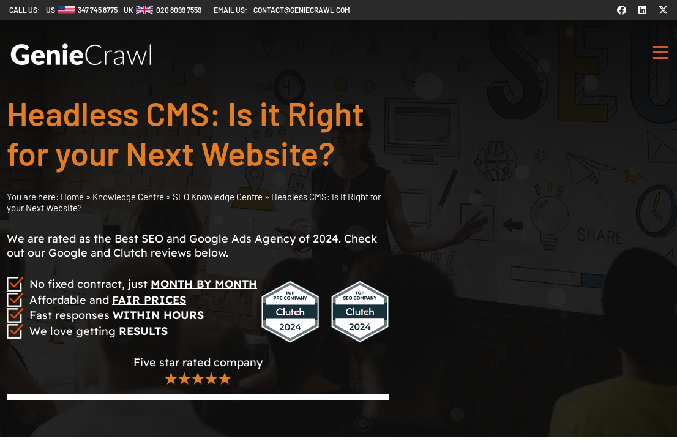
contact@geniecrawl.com (301, 10)
